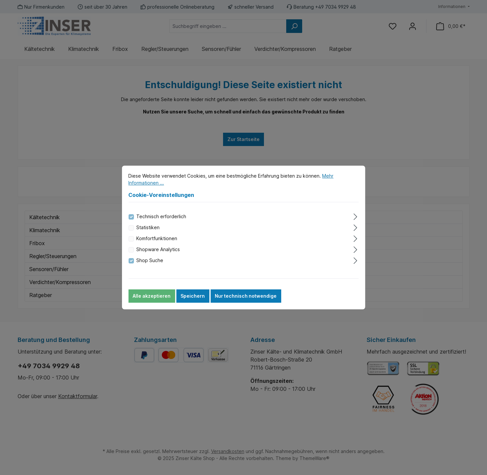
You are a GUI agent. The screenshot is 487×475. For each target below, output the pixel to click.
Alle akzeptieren (152, 298)
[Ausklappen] (355, 218)
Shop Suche (149, 262)
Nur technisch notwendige (246, 298)
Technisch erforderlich (161, 219)
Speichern (193, 298)
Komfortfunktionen (156, 240)
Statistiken (148, 230)
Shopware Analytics (158, 251)
